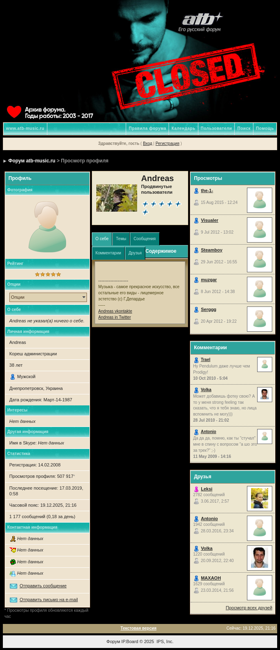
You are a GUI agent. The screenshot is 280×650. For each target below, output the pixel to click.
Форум (113, 641)
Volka (206, 389)
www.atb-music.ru (25, 128)
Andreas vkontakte (115, 311)
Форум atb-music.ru (31, 161)
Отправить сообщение (43, 585)
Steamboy (211, 249)
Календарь (183, 128)
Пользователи (216, 128)
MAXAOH (211, 578)
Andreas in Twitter (114, 317)
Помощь (265, 128)
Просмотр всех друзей (249, 607)
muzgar (209, 279)
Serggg (208, 309)
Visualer (209, 220)
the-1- (207, 190)
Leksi (206, 488)
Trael (205, 359)
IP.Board (129, 641)
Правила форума (147, 128)
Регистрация (167, 143)
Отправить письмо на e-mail (49, 599)
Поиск (244, 128)
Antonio (208, 431)
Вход (147, 143)
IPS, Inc (165, 641)
